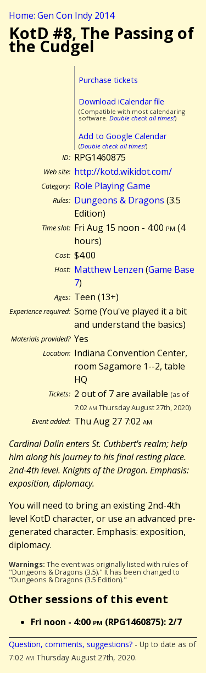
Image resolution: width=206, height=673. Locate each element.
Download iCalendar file (121, 101)
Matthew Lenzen (108, 269)
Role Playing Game (112, 186)
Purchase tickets (108, 80)
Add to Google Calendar (122, 136)
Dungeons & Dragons (119, 200)
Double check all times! (142, 118)
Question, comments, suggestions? (70, 644)
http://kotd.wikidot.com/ (123, 172)
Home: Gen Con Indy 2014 (61, 15)
